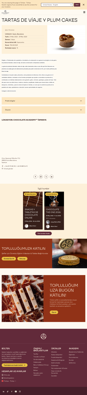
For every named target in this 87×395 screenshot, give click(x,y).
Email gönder (8, 169)
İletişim (35, 367)
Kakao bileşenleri (56, 355)
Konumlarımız (73, 357)
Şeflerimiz (72, 363)
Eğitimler (72, 355)
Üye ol (54, 312)
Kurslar (71, 360)
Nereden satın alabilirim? (38, 374)
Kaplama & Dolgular (58, 360)
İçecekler (54, 376)
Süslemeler (55, 365)
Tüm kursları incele (43, 233)
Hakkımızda (37, 362)
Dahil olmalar (55, 363)
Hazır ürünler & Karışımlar (56, 372)
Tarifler (35, 354)
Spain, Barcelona (18, 34)
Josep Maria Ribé (56, 222)
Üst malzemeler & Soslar (59, 368)
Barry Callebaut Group (41, 365)
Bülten (35, 370)
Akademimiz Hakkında (76, 352)
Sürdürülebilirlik (38, 359)
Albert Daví (32, 226)
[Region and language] (57, 5)
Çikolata (54, 352)
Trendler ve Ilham (39, 357)
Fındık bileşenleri (56, 357)
